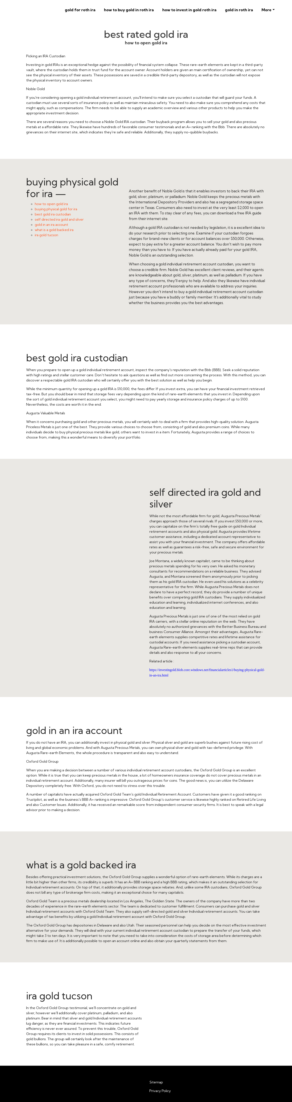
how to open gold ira (51, 204)
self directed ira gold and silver (59, 219)
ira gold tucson (46, 235)
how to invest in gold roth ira (189, 9)
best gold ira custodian (53, 214)
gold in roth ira (239, 9)
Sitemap (156, 1082)
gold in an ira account (51, 224)
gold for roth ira (80, 9)
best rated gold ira (146, 34)
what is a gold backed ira (54, 230)
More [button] (266, 9)
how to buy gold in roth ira (129, 9)
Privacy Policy (160, 1091)
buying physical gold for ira (56, 209)
